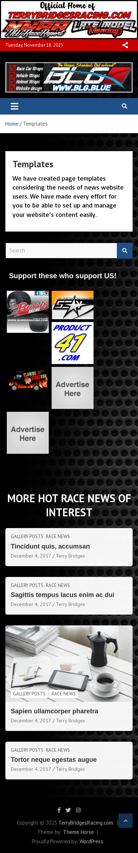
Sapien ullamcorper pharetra (54, 711)
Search (125, 251)
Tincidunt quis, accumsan (50, 546)
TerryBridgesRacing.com (85, 822)
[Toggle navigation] (14, 106)
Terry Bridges (70, 556)
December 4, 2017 (31, 556)
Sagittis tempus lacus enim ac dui (62, 594)
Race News (58, 536)
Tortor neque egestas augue (54, 759)
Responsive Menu (125, 45)
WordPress (91, 841)
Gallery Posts (27, 536)
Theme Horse (78, 832)
